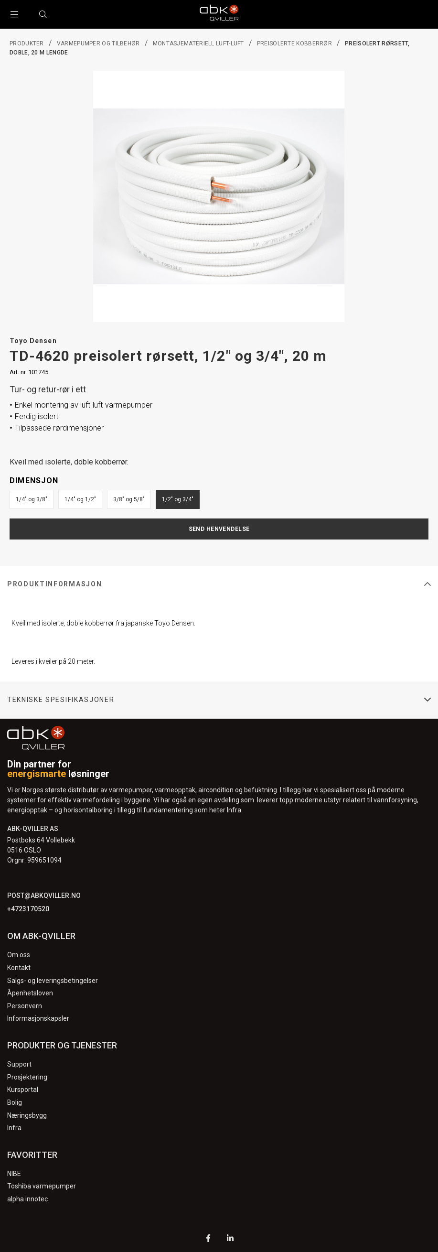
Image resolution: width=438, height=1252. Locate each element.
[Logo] (219, 14)
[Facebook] (208, 1239)
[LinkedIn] (230, 1239)
